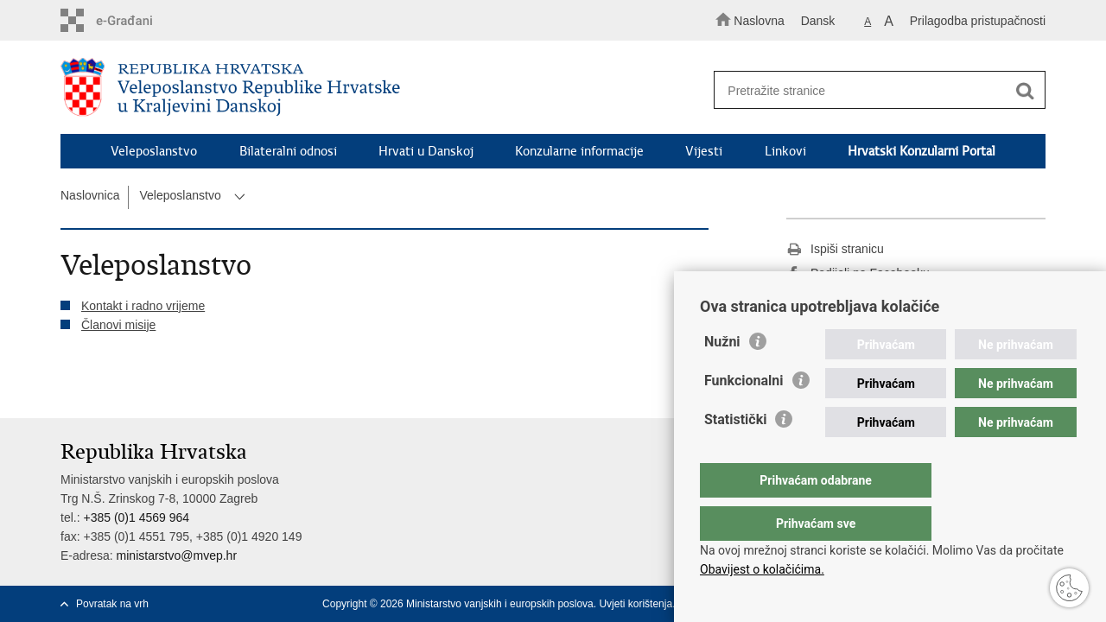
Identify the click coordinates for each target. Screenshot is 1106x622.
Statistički (735, 454)
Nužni (722, 376)
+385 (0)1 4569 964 (136, 517)
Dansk (818, 21)
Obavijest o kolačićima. (762, 569)
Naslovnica (89, 195)
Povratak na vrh (112, 604)
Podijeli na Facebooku (858, 274)
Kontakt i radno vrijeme (143, 306)
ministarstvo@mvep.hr (177, 555)
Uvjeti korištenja (635, 604)
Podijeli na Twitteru (849, 298)
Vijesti (703, 151)
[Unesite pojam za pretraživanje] (871, 90)
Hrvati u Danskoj (426, 151)
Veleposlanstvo (154, 151)
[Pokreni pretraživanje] (1024, 91)
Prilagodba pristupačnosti (978, 21)
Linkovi (785, 151)
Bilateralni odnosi (288, 151)
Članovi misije (118, 325)
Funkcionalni (744, 415)
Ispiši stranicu (835, 249)
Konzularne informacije (579, 151)
